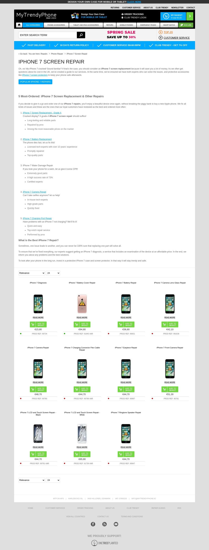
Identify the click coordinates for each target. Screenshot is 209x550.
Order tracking (85, 508)
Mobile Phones (126, 25)
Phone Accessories (56, 25)
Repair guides (158, 508)
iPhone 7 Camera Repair (34, 192)
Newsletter (177, 8)
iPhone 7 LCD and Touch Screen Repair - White (82, 413)
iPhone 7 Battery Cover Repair (82, 283)
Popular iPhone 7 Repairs (35, 82)
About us (109, 508)
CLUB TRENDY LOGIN (135, 17)
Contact (190, 8)
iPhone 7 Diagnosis (38, 283)
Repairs (109, 25)
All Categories (33, 25)
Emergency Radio (148, 25)
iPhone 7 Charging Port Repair (37, 218)
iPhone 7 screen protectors (35, 75)
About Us (148, 8)
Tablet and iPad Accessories (86, 25)
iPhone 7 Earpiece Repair (126, 348)
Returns (115, 8)
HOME (30, 508)
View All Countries (75, 517)
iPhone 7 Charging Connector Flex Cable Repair (82, 349)
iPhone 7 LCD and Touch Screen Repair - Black (38, 413)
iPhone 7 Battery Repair (126, 283)
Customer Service (131, 8)
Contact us (103, 517)
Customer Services (55, 508)
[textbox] (51, 35)
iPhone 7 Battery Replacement (37, 139)
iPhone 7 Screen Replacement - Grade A (42, 113)
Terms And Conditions (132, 517)
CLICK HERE (134, 2)
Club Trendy (162, 8)
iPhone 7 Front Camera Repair (170, 348)
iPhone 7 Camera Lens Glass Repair (170, 283)
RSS (179, 508)
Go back (23, 54)
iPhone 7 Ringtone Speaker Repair (126, 412)
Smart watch (169, 25)
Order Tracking (134, 14)
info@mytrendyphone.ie (143, 499)
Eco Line (188, 25)
